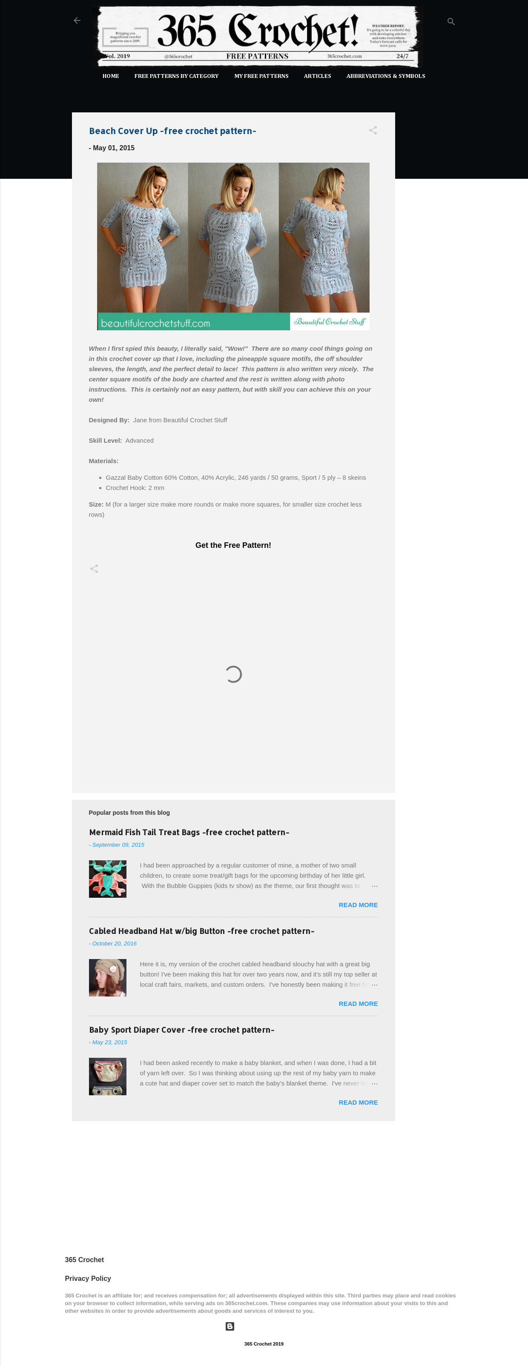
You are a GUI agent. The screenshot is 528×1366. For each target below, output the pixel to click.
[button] (373, 131)
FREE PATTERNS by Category (176, 76)
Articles (317, 76)
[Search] (451, 23)
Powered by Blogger (264, 1326)
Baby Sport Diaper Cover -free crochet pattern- (181, 1029)
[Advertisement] (429, 233)
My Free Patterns (261, 76)
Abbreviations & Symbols (386, 76)
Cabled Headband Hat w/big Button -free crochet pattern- (201, 931)
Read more (358, 904)
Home (111, 76)
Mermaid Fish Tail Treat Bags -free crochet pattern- (189, 832)
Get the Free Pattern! (233, 545)
